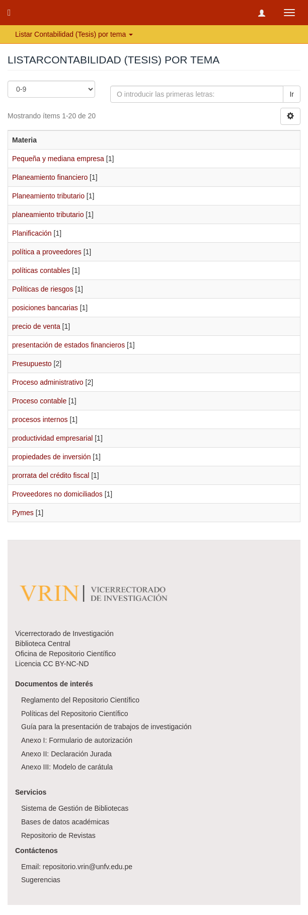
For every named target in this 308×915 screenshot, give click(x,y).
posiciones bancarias (45, 308)
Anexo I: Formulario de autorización (76, 740)
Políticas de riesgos (42, 289)
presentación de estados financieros (68, 345)
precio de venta (36, 326)
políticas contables (41, 270)
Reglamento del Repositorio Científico (80, 700)
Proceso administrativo (48, 382)
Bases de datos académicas (65, 822)
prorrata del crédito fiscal (50, 475)
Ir (291, 94)
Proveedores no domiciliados (57, 494)
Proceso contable (39, 401)
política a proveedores (47, 252)
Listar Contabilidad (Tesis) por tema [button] (74, 34)
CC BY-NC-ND (66, 664)
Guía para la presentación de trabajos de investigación (106, 727)
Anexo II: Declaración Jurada (66, 754)
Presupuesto (32, 364)
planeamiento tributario (48, 214)
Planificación (32, 233)
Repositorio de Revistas (58, 835)
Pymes (23, 513)
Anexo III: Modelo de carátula (67, 767)
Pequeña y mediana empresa (58, 159)
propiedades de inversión (51, 457)
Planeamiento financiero (50, 177)
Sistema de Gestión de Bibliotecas (74, 808)
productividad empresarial (52, 438)
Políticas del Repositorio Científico (74, 714)
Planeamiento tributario (48, 196)
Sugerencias (40, 880)
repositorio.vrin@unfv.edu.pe (87, 867)
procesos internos (40, 419)
